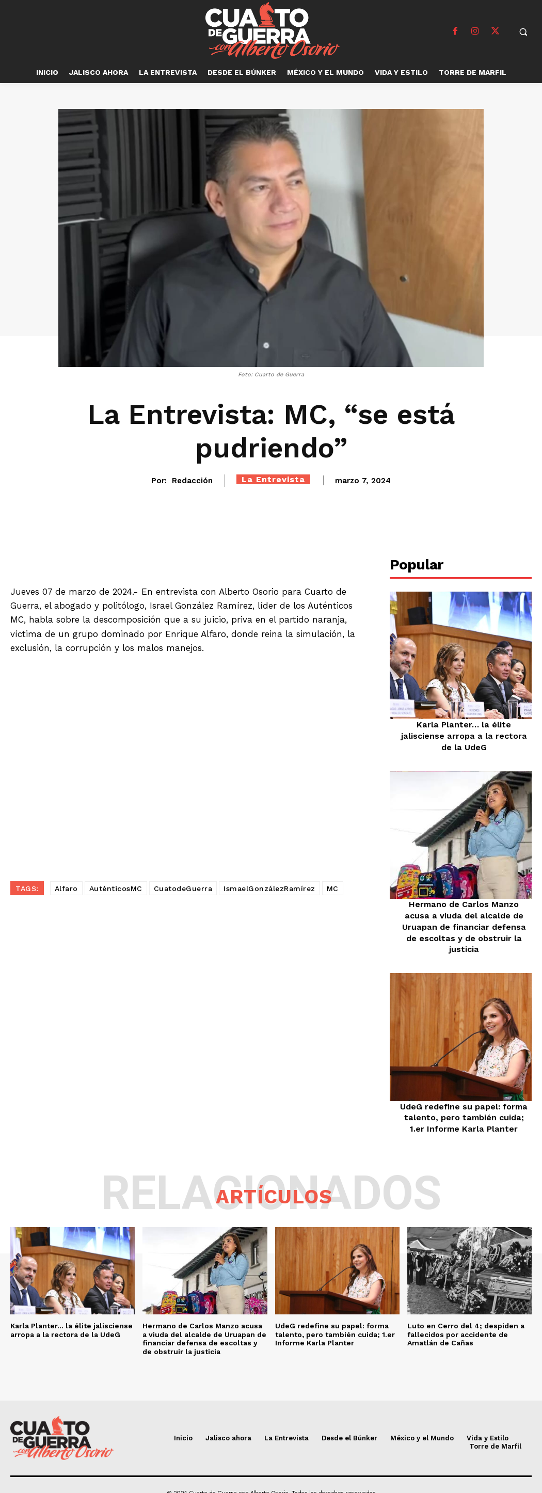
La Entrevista (273, 479)
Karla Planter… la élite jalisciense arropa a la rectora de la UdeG (464, 735)
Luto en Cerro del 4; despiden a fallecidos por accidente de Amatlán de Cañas (465, 1318)
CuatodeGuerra (183, 888)
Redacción (192, 480)
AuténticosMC (115, 888)
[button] (523, 31)
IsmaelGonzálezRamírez (269, 888)
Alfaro (66, 888)
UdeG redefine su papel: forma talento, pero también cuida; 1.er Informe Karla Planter (464, 1102)
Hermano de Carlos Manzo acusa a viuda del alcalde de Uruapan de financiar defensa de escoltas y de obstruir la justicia (204, 1322)
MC (333, 888)
